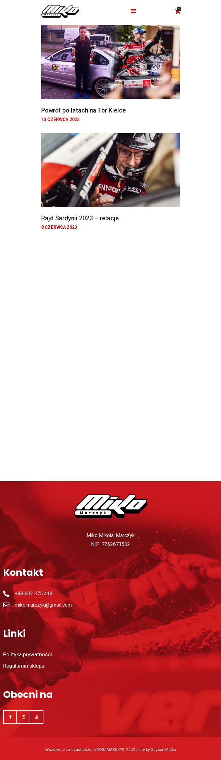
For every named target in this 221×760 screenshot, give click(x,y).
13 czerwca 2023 (60, 119)
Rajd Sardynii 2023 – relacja (80, 218)
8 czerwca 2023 (59, 227)
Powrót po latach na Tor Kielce (83, 110)
